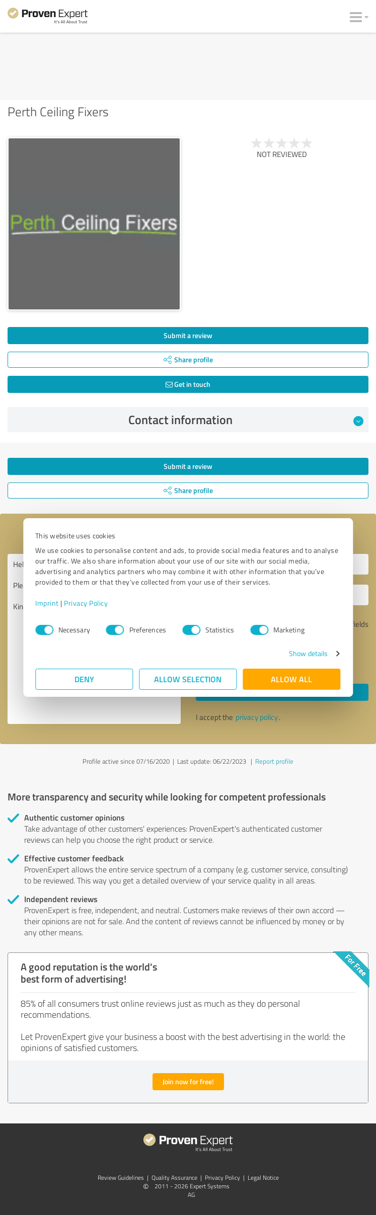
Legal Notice (263, 1177)
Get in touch (188, 384)
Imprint (47, 603)
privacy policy (257, 717)
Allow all (292, 679)
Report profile (274, 761)
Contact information (245, 419)
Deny (84, 679)
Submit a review (188, 335)
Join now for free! (188, 1081)
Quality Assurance (174, 1177)
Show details (307, 653)
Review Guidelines (121, 1177)
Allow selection (188, 679)
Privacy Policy (86, 603)
